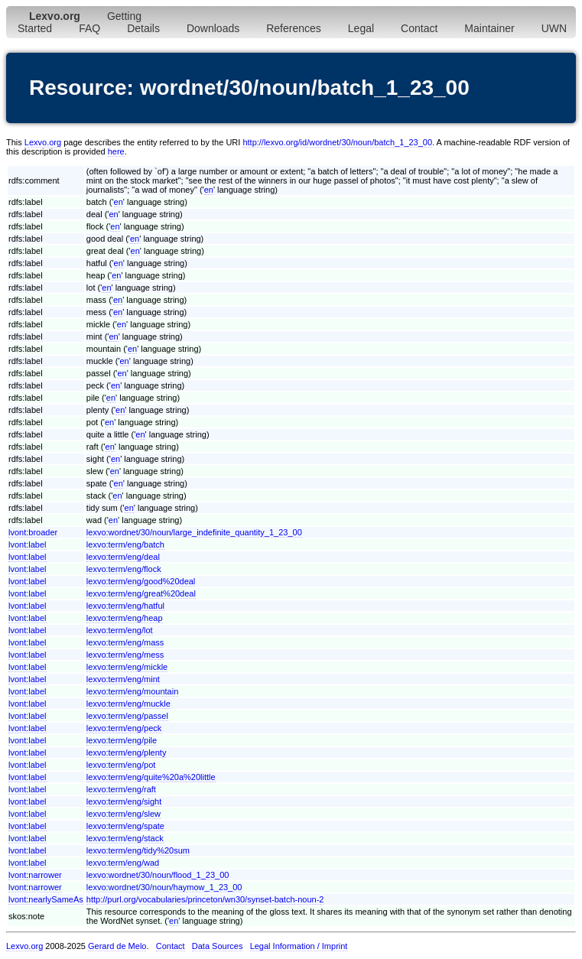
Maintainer (489, 28)
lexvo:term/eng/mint (123, 679)
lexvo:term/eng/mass (125, 642)
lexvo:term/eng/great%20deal (141, 593)
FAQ (89, 28)
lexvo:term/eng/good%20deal (140, 581)
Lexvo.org (42, 142)
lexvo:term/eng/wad (122, 862)
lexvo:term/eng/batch (125, 544)
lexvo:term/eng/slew (123, 813)
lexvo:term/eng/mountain (132, 691)
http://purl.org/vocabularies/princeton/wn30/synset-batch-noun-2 (205, 899)
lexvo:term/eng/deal (123, 556)
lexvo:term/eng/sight (123, 801)
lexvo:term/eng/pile (121, 740)
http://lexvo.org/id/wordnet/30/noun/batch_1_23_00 (337, 142)
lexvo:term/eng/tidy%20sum (138, 850)
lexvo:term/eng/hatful (125, 605)
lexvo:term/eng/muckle (128, 703)
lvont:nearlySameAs (45, 899)
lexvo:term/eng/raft (121, 789)
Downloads (213, 28)
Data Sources (217, 946)
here (116, 151)
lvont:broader (32, 532)
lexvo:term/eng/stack (125, 838)
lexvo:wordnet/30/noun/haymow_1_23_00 (164, 887)
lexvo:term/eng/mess (125, 654)
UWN (554, 28)
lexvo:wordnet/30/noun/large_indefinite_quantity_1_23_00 (194, 532)
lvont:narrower (35, 874)
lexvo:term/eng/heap (124, 618)
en (208, 189)
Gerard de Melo (117, 946)
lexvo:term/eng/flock (123, 569)
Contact (419, 28)
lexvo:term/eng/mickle (126, 666)
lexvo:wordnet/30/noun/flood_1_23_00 (157, 874)
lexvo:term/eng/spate (125, 826)
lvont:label (27, 544)
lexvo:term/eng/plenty (126, 752)
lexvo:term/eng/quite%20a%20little (151, 777)
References (293, 28)
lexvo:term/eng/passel (127, 715)
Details (143, 28)
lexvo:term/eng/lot (119, 630)
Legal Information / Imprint (299, 946)
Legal (361, 28)
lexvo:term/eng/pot (121, 764)
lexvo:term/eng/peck (123, 728)
